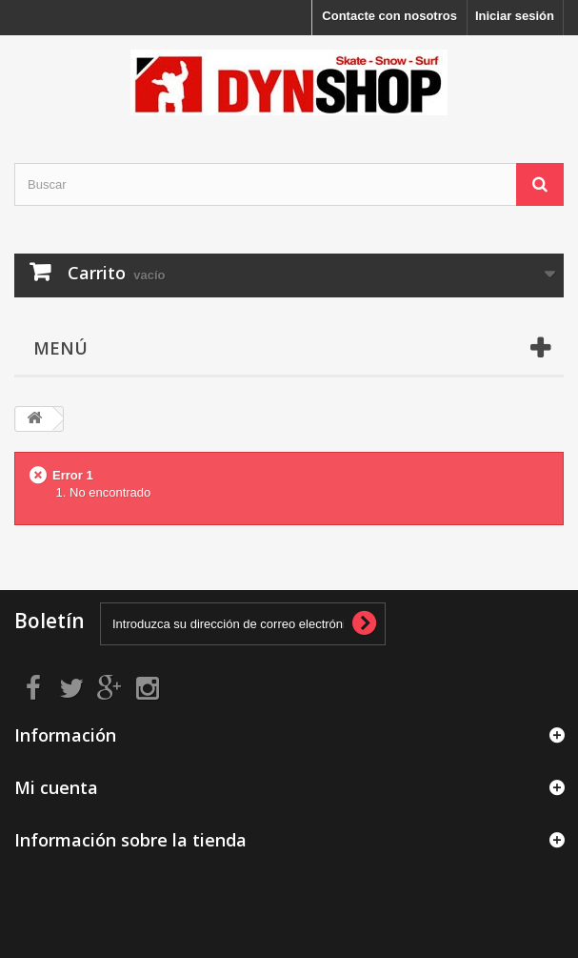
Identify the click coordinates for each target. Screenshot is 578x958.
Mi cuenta (56, 787)
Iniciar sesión (514, 16)
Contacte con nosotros (389, 16)
